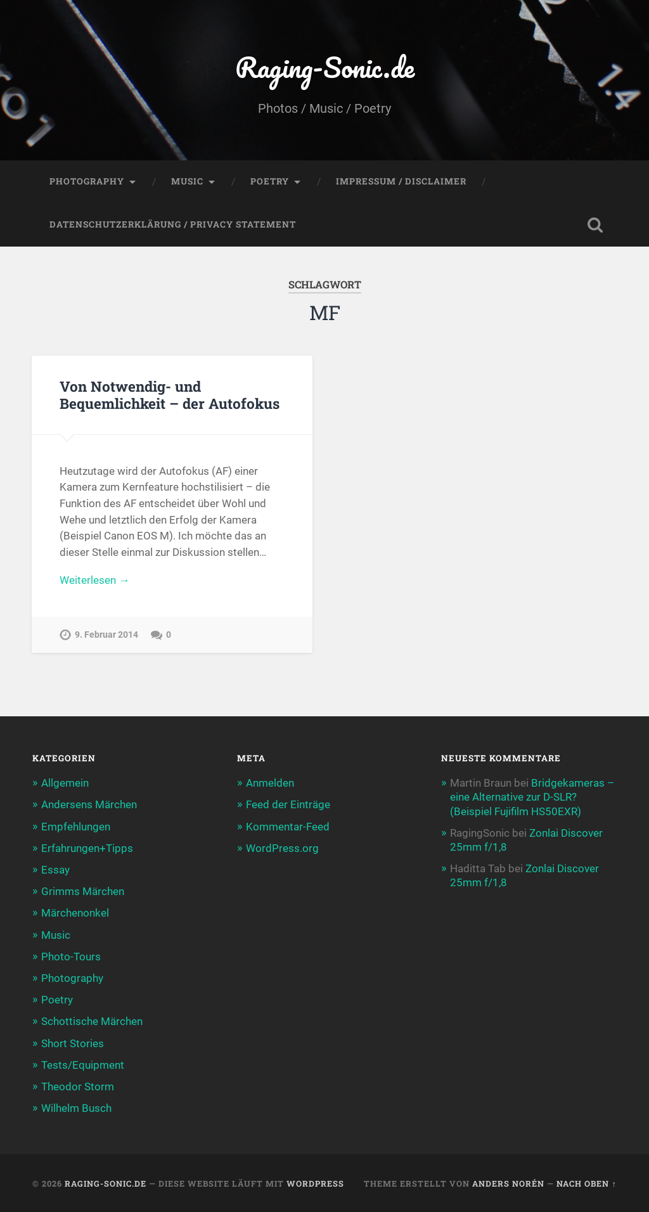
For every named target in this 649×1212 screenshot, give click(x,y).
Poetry (269, 181)
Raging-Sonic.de (324, 66)
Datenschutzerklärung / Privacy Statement (172, 224)
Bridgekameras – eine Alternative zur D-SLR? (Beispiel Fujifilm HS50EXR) (532, 797)
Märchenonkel (75, 912)
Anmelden (270, 783)
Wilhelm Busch (76, 1108)
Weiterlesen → (94, 580)
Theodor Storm (77, 1086)
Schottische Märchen (92, 1021)
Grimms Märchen (82, 891)
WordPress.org (282, 848)
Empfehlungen (75, 826)
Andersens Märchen (89, 804)
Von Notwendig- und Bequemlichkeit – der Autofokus (170, 395)
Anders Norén (508, 1183)
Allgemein (65, 783)
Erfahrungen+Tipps (87, 848)
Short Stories (72, 1043)
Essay (55, 869)
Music (187, 181)
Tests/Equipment (82, 1065)
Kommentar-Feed (288, 826)
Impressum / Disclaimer (401, 181)
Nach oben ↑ (586, 1183)
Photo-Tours (71, 956)
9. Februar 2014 (106, 634)
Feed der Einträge (288, 804)
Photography (86, 181)
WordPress (315, 1183)
